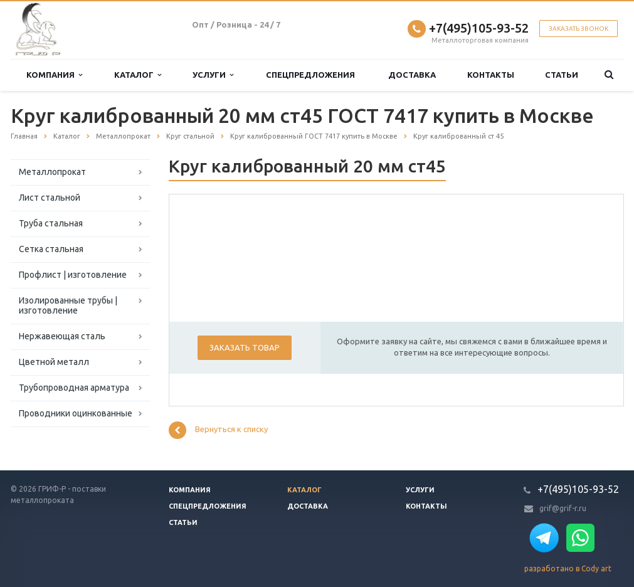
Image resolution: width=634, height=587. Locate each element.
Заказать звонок (578, 28)
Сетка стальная (51, 249)
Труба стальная (51, 223)
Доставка (412, 74)
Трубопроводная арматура (74, 388)
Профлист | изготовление (73, 275)
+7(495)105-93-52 (479, 27)
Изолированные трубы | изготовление (68, 305)
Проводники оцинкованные (75, 413)
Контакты (490, 74)
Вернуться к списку (218, 430)
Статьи (561, 74)
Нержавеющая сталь (62, 336)
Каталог (137, 75)
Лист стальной (49, 198)
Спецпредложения (310, 74)
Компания (54, 75)
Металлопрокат (52, 172)
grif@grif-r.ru (562, 508)
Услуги (213, 75)
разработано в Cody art (567, 568)
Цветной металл (54, 362)
